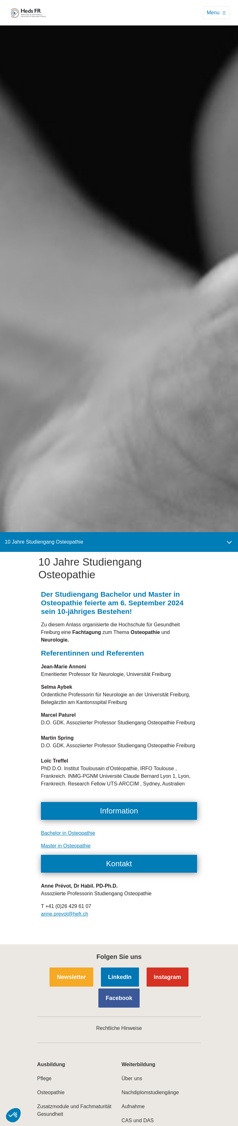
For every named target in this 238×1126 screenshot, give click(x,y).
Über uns (132, 1078)
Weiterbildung (138, 1064)
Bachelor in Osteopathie (68, 833)
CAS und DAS (138, 1120)
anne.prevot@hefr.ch (64, 914)
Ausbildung (51, 1064)
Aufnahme (133, 1106)
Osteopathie (50, 1092)
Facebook (119, 998)
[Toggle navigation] (216, 12)
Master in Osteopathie (66, 845)
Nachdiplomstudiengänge (150, 1092)
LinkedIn (120, 977)
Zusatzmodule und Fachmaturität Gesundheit (74, 1110)
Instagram (167, 977)
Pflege (44, 1078)
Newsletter (71, 977)
